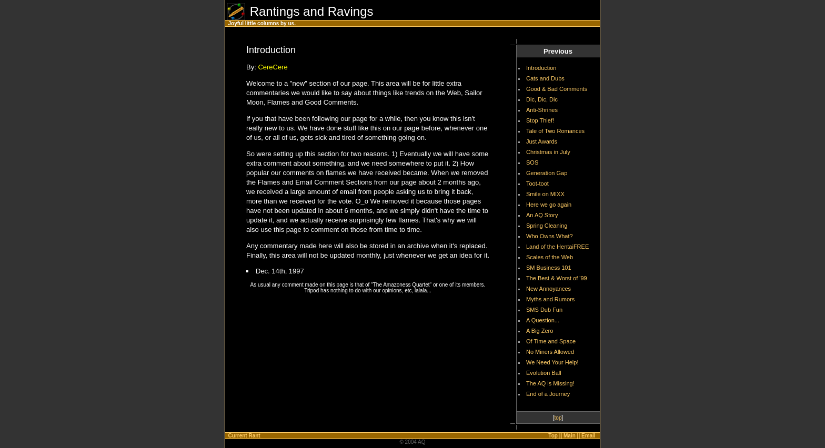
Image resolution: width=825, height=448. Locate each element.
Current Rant (244, 436)
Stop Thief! (540, 120)
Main (570, 436)
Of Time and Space (551, 341)
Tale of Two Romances (555, 131)
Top (553, 436)
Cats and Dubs (545, 78)
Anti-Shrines (542, 110)
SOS (532, 162)
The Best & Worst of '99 (556, 278)
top (558, 418)
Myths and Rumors (550, 299)
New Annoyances (548, 289)
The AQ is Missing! (550, 383)
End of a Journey (548, 394)
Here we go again (548, 204)
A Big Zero (539, 331)
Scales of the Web (549, 257)
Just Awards (541, 141)
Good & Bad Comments (556, 89)
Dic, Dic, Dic (542, 99)
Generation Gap (546, 173)
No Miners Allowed (550, 352)
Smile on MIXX (545, 194)
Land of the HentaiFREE (557, 246)
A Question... (542, 320)
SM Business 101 (548, 267)
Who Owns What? (549, 236)
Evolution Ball (543, 373)
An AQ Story (542, 215)
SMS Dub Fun (544, 310)
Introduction (541, 68)
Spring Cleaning (546, 225)
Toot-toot (537, 183)
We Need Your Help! (552, 362)
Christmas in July (548, 152)
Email (588, 436)
